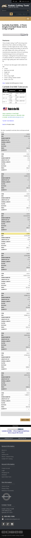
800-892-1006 (9, 516)
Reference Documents (8, 490)
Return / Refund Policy (8, 456)
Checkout (4, 474)
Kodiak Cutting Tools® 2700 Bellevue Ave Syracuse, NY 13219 (8, 510)
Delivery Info (5, 454)
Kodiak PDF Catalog (7, 459)
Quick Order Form (6, 477)
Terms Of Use (5, 486)
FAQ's (3, 452)
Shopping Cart (5, 472)
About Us (4, 450)
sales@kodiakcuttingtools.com (15, 117)
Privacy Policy (5, 488)
